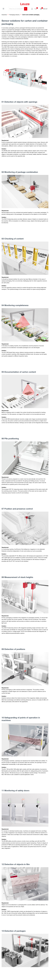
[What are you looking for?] (16, 8)
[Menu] (3, 8)
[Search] (25, 8)
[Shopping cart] (43, 8)
